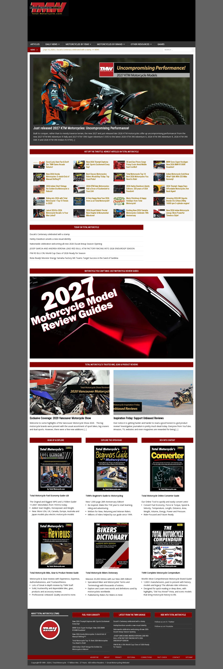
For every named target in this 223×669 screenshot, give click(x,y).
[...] (73, 139)
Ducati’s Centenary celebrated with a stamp (50, 234)
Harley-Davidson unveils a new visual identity (50, 239)
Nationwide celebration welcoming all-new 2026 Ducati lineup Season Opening (66, 243)
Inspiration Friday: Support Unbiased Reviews (138, 418)
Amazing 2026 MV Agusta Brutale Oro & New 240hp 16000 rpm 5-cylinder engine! (177, 201)
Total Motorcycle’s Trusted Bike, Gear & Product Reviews (111, 364)
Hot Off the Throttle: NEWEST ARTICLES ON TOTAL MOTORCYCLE (111, 152)
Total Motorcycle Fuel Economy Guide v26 (49, 495)
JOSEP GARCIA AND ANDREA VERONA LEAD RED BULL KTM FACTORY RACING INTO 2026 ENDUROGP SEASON (82, 248)
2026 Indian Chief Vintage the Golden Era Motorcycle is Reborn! (57, 188)
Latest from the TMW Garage (132, 615)
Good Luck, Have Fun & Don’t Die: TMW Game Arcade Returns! (57, 164)
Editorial (131, 657)
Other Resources (140, 44)
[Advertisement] (133, 21)
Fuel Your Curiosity (91, 615)
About (107, 657)
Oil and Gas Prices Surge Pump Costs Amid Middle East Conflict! (136, 164)
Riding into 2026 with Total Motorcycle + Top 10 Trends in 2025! (57, 201)
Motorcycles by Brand (109, 44)
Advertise (94, 657)
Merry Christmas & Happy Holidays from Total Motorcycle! (136, 201)
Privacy (118, 657)
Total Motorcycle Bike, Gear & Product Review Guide (54, 572)
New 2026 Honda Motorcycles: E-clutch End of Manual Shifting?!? (57, 176)
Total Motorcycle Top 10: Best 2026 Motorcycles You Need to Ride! (137, 176)
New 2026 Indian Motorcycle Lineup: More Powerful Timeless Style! (177, 213)
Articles (35, 44)
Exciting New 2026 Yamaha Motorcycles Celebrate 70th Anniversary (137, 213)
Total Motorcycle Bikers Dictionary (102, 572)
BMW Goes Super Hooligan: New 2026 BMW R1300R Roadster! (177, 164)
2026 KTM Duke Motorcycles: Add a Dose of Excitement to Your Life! (97, 188)
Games (161, 44)
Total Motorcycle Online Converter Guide (160, 495)
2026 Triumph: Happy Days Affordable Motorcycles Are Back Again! (177, 188)
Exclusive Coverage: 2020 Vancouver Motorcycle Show (60, 418)
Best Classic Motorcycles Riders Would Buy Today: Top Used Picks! (97, 176)
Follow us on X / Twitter (164, 621)
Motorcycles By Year (77, 44)
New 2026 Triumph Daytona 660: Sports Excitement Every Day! (98, 164)
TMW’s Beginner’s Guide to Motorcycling (104, 495)
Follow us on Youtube (164, 626)
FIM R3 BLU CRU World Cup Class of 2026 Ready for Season (57, 253)
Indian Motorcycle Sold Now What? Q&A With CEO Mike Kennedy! (177, 176)
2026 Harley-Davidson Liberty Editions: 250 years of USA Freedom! (137, 188)
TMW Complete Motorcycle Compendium (161, 572)
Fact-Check (162, 657)
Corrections (146, 657)
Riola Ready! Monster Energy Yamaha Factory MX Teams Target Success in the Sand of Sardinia (74, 258)
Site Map (189, 657)
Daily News (51, 44)
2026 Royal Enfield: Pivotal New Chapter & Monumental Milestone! (97, 213)
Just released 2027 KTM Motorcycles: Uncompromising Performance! (81, 128)
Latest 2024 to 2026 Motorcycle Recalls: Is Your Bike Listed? (57, 213)
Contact (176, 657)
